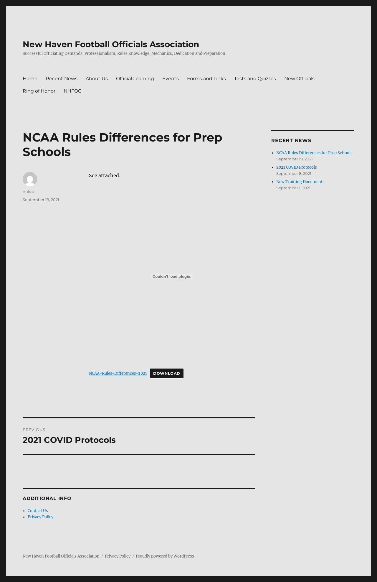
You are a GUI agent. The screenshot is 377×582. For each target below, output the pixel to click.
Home (30, 78)
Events (170, 78)
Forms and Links (206, 78)
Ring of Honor (39, 91)
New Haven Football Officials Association (111, 44)
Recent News (61, 78)
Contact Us (38, 510)
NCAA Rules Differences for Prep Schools (314, 152)
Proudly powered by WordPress (165, 556)
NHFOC (73, 91)
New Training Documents (300, 181)
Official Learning (135, 78)
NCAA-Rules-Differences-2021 (118, 373)
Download (166, 373)
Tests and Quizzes (255, 78)
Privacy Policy (40, 516)
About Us (97, 78)
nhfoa (28, 191)
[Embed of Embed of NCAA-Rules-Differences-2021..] (172, 276)
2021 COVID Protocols (296, 167)
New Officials (299, 78)
